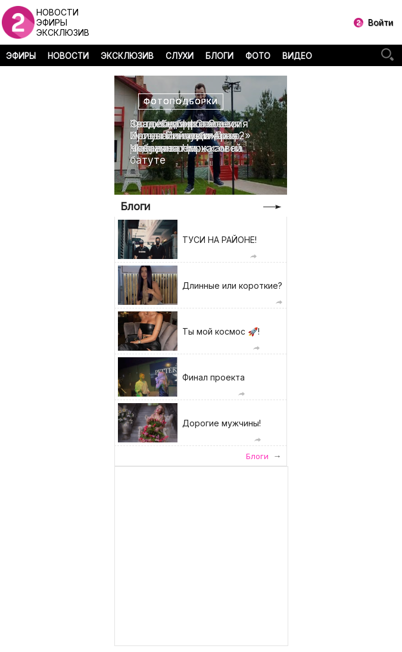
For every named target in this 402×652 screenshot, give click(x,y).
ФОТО (257, 56)
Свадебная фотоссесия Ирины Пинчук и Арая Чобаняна (189, 136)
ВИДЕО (297, 56)
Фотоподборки (181, 101)
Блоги (135, 206)
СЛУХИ (180, 56)
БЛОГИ (219, 56)
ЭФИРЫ (21, 56)
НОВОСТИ (68, 56)
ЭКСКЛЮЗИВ (127, 56)
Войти (380, 22)
